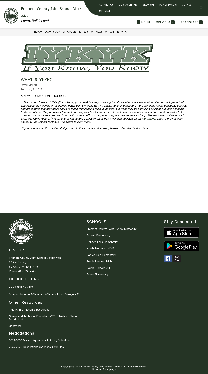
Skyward (148, 4)
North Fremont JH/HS (100, 248)
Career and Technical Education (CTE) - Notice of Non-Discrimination (43, 318)
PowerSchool (168, 4)
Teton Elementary (97, 274)
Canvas (187, 4)
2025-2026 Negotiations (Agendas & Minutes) (37, 347)
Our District (149, 118)
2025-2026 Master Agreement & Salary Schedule (39, 340)
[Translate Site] (191, 22)
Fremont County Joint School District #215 (61, 31)
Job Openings (128, 4)
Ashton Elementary (98, 235)
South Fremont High (99, 261)
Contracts (15, 326)
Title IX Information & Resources (29, 309)
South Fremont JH (98, 268)
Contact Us (106, 4)
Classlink (105, 11)
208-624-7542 (27, 271)
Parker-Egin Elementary (101, 255)
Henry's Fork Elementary (102, 242)
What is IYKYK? (118, 31)
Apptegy (111, 369)
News (99, 31)
